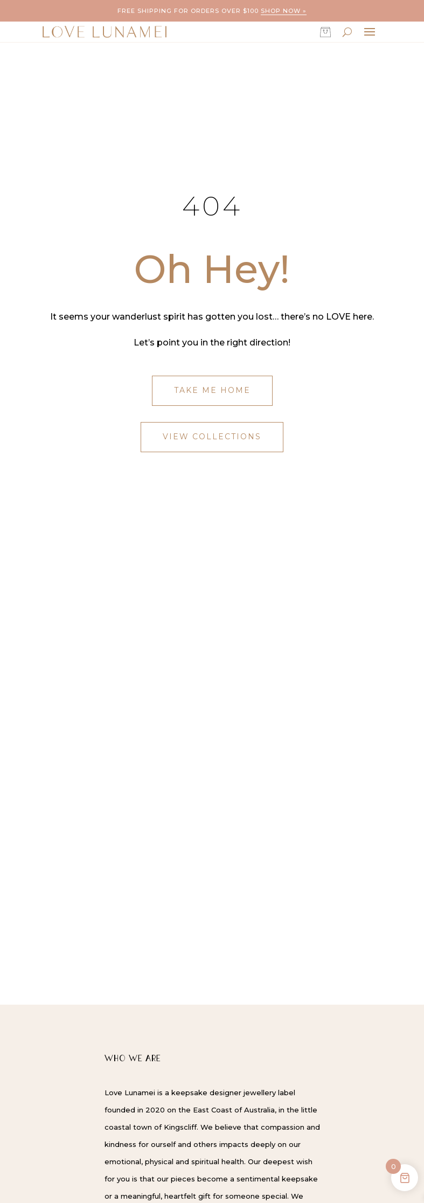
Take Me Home (212, 390)
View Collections (212, 436)
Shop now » (284, 11)
